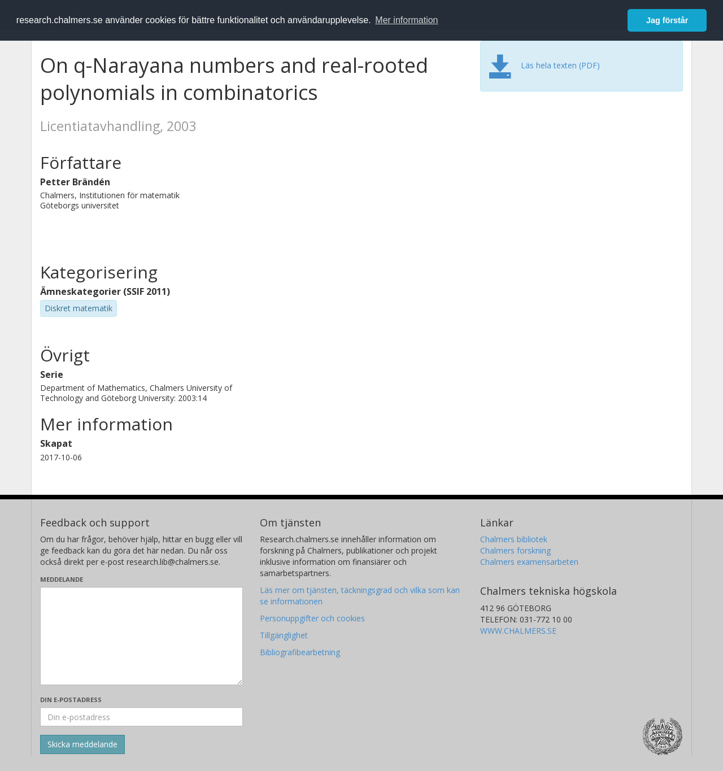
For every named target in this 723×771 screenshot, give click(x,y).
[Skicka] (82, 744)
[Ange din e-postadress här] (141, 716)
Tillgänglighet (284, 635)
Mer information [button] (406, 20)
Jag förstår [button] (667, 20)
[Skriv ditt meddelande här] (141, 636)
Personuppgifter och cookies (312, 618)
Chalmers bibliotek (513, 539)
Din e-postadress (71, 699)
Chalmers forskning (515, 550)
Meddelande (61, 579)
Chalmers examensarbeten (529, 561)
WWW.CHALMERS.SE (518, 630)
